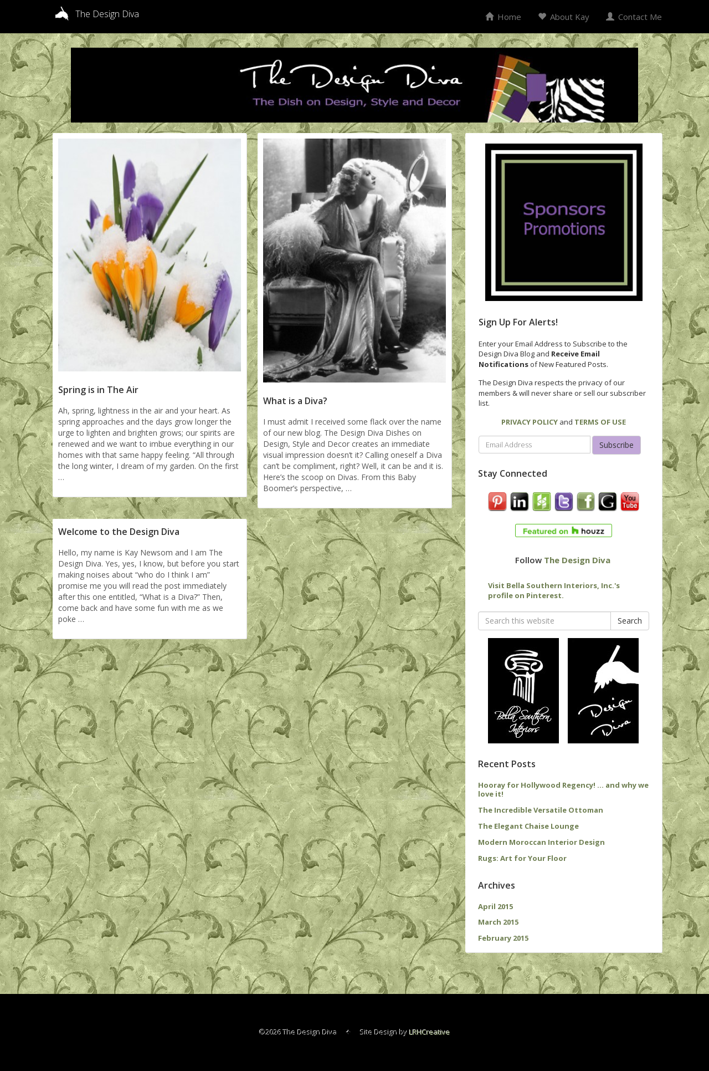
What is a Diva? (295, 401)
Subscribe (616, 445)
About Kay (563, 16)
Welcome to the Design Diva (118, 532)
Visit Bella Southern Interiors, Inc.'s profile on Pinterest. (554, 590)
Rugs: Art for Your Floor (522, 858)
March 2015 (498, 922)
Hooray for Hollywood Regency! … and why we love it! (563, 789)
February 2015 (503, 938)
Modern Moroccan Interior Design (541, 842)
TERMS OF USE (600, 422)
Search (630, 620)
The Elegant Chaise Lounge (528, 826)
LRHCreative (429, 1032)
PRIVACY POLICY (529, 422)
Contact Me (634, 16)
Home (503, 16)
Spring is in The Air (98, 390)
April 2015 (495, 906)
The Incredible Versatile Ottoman (540, 810)
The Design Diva (577, 559)
